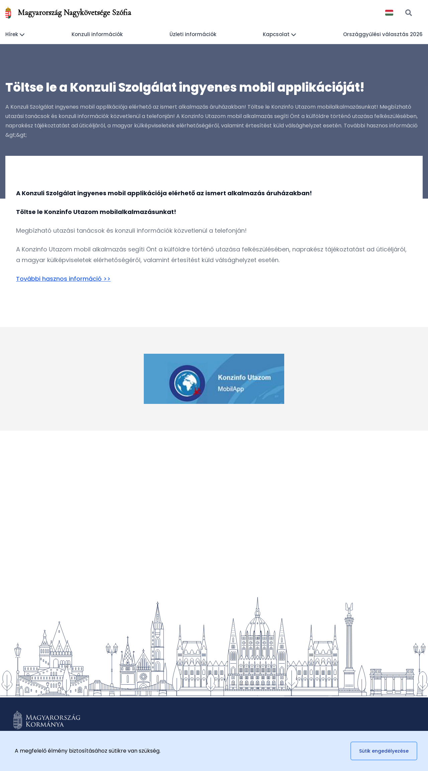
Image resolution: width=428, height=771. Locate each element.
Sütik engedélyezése (384, 751)
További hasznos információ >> (63, 278)
